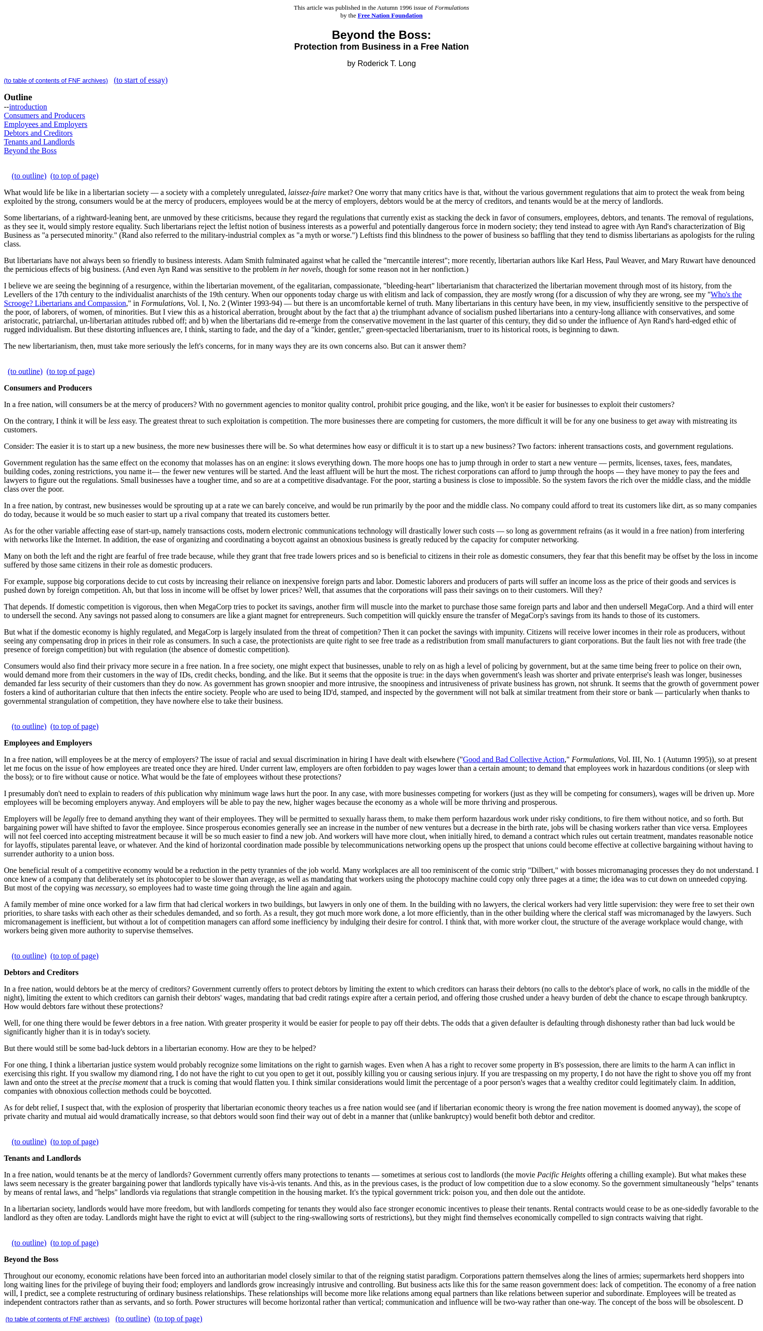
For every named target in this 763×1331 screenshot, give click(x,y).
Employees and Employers (46, 124)
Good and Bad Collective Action (513, 759)
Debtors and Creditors (38, 133)
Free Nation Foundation (390, 15)
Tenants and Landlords (39, 142)
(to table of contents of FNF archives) (56, 80)
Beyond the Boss (30, 150)
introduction (28, 107)
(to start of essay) (141, 80)
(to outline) (29, 176)
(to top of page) (75, 176)
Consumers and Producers (44, 115)
